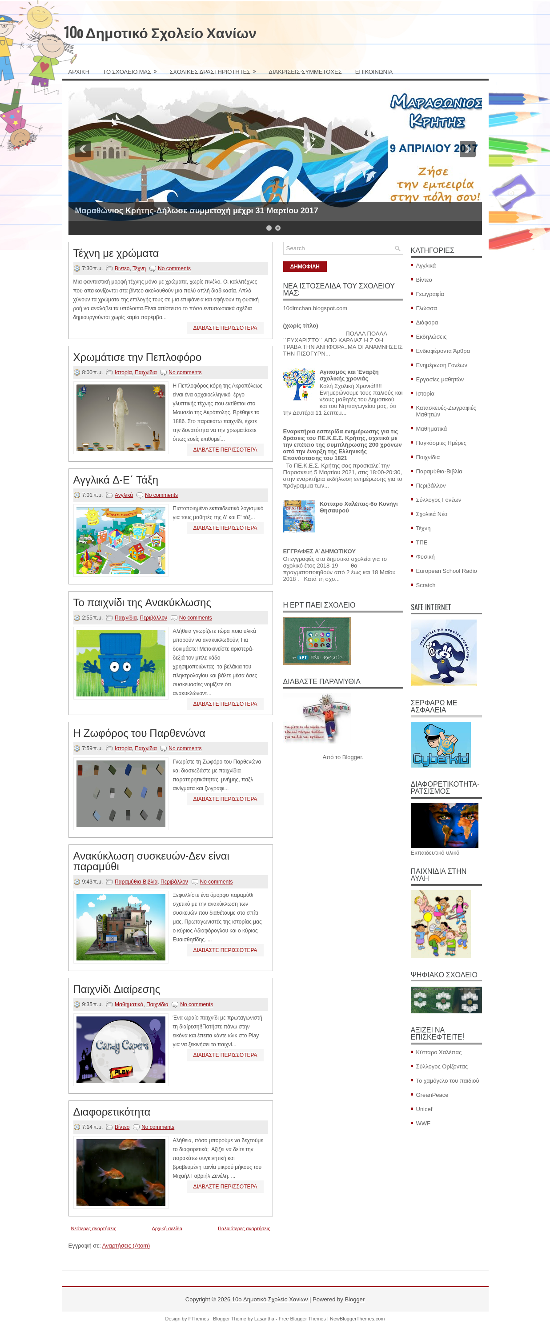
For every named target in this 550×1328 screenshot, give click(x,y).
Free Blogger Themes (302, 1318)
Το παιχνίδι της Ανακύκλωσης (142, 601)
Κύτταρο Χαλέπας (439, 1052)
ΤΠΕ (422, 542)
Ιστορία (123, 372)
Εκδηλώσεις (431, 336)
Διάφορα (427, 322)
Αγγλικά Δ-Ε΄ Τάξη (116, 478)
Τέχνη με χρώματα (116, 252)
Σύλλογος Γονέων (439, 499)
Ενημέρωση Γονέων (441, 365)
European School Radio (446, 571)
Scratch (426, 585)
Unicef (424, 1109)
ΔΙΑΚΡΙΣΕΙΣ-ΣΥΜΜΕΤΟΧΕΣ (305, 71)
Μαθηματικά (129, 1004)
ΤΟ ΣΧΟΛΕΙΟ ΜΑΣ (133, 68)
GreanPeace (432, 1095)
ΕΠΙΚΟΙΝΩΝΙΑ (374, 71)
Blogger (352, 757)
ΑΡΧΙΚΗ (79, 71)
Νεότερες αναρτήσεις (93, 1228)
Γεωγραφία (430, 294)
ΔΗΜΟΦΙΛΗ (305, 267)
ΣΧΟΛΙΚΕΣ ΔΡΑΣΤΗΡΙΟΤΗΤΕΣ (215, 68)
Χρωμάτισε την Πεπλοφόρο (137, 356)
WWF (423, 1123)
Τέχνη (139, 268)
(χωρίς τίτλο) (300, 325)
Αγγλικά (124, 495)
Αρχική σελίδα (167, 1228)
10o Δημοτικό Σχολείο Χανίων (160, 31)
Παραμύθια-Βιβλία (136, 882)
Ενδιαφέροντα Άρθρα (443, 351)
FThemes (199, 1318)
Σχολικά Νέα (432, 514)
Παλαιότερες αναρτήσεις (244, 1228)
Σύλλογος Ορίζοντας (442, 1066)
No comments (174, 268)
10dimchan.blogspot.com (315, 308)
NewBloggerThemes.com (357, 1318)
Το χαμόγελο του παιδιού (447, 1080)
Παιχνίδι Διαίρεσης (117, 988)
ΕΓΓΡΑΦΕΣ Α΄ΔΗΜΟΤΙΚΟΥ (319, 551)
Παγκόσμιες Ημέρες (441, 443)
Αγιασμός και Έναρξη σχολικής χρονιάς (349, 375)
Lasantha (264, 1318)
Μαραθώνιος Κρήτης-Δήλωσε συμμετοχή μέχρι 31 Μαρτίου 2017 (196, 210)
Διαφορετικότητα (112, 1110)
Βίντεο (122, 268)
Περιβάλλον (153, 618)
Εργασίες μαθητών (440, 379)
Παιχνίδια (146, 372)
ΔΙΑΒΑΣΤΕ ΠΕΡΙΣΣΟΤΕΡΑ (225, 328)
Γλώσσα (426, 308)
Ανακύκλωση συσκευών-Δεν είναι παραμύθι (151, 860)
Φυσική (425, 556)
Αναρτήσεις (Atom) (126, 1245)
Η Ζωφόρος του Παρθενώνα (139, 732)
